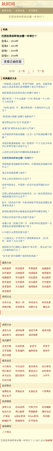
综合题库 (33, 277)
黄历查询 (33, 366)
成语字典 (33, 330)
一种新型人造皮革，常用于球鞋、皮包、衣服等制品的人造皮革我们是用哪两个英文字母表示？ (27, 85)
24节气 (46, 375)
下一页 (40, 71)
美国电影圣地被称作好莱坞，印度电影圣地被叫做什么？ (27, 165)
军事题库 (33, 268)
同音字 (46, 346)
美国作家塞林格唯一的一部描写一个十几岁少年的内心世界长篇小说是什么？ (27, 144)
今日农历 (19, 366)
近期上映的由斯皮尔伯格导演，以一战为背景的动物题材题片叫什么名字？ (27, 195)
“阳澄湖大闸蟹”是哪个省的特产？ (19, 116)
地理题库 (46, 273)
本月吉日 (6, 375)
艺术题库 (19, 282)
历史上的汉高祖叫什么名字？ (17, 179)
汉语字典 (6, 346)
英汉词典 (6, 355)
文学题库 (46, 282)
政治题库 (46, 277)
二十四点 (6, 432)
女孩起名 (33, 391)
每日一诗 (19, 302)
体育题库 (6, 286)
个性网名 (46, 391)
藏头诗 (46, 307)
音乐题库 (33, 282)
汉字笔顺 (6, 350)
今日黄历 (33, 10)
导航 (49, 4)
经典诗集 (6, 307)
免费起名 (6, 391)
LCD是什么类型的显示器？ (15, 232)
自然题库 (6, 268)
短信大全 (6, 411)
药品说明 (19, 407)
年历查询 (19, 371)
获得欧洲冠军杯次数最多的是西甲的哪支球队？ (26, 211)
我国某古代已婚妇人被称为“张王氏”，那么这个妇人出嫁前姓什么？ (27, 248)
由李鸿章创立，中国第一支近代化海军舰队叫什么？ (26, 186)
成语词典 (46, 330)
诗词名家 (46, 302)
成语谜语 (19, 335)
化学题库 (6, 273)
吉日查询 (46, 366)
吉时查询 (46, 371)
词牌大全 (33, 307)
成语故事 (19, 330)
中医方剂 (33, 407)
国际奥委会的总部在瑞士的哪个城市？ (21, 93)
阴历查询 (19, 375)
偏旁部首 (33, 350)
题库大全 (6, 10)
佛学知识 (46, 411)
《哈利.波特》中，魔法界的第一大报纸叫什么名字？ (26, 109)
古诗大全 (19, 10)
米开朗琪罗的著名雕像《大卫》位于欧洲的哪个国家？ (27, 135)
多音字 (33, 346)
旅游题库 (6, 291)
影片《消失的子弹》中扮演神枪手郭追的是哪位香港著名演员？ (27, 204)
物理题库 (33, 286)
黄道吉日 (33, 371)
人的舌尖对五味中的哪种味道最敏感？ (21, 152)
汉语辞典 (19, 346)
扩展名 (6, 416)
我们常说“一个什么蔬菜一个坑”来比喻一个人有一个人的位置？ (27, 100)
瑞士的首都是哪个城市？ (14, 173)
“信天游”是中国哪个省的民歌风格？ (20, 256)
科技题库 (19, 268)
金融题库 (46, 268)
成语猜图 (33, 335)
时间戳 (46, 416)
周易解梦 (33, 411)
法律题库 (19, 273)
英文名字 (6, 396)
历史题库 (46, 286)
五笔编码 (19, 350)
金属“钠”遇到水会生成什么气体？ (19, 128)
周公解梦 (19, 411)
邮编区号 (6, 420)
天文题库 (19, 286)
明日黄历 (6, 371)
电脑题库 (6, 277)
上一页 (21, 71)
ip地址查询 (19, 416)
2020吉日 (33, 375)
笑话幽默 (46, 407)
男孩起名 (19, 391)
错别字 (46, 350)
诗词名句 (33, 302)
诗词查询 (19, 307)
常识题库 (19, 277)
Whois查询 (33, 416)
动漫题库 (33, 273)
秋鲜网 (10, 4)
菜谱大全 (6, 407)
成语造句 (6, 335)
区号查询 (33, 420)
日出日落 (6, 380)
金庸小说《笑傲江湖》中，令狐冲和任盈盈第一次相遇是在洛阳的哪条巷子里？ (27, 224)
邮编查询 (19, 420)
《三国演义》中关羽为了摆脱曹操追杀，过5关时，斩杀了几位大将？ (25, 239)
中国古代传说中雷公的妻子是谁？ (19, 217)
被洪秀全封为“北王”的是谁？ (16, 122)
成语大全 (6, 330)
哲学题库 (6, 282)
